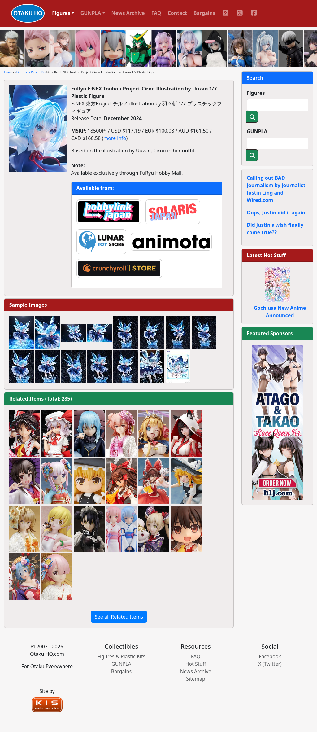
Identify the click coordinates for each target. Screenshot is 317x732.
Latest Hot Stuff (266, 255)
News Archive (128, 13)
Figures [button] (61, 13)
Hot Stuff (195, 663)
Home (8, 72)
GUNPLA (257, 131)
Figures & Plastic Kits (31, 72)
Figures (256, 93)
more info (114, 138)
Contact (177, 13)
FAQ (156, 13)
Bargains (204, 13)
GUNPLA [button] (90, 13)
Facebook (270, 656)
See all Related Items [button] (119, 616)
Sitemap (195, 678)
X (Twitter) (270, 663)
